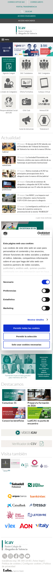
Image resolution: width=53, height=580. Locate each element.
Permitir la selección (26, 336)
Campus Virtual (44, 92)
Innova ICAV (44, 110)
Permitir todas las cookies (26, 328)
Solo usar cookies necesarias (26, 344)
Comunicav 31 (9, 403)
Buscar (26, 11)
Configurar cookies (32, 563)
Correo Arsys (37, 2)
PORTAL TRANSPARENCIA (26, 7)
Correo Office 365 (16, 2)
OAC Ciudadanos (26, 73)
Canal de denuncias (26, 129)
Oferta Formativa (26, 92)
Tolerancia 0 (44, 129)
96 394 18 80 (24, 561)
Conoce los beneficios (13, 420)
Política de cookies (11, 563)
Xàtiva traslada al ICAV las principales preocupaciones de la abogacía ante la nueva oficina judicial (32, 173)
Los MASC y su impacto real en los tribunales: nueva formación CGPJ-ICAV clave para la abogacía (33, 198)
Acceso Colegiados (26, 16)
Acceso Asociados (26, 21)
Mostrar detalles (36, 319)
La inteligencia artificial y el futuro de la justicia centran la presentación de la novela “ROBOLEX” (33, 209)
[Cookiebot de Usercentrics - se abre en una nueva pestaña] (38, 233)
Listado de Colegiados (8, 92)
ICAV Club (26, 110)
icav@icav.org (9, 561)
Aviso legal (38, 561)
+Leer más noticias (43, 218)
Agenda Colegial (9, 73)
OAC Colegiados (44, 73)
